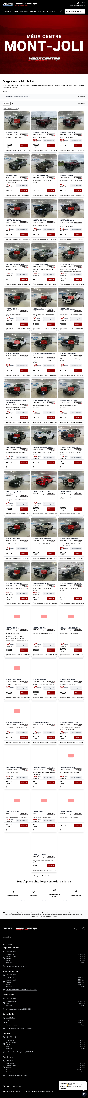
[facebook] (83, 928)
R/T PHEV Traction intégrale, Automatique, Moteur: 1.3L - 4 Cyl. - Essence (70, 728)
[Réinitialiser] (13, 104)
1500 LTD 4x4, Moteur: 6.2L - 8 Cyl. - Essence (43, 684)
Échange (15, 11)
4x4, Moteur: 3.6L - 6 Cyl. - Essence (14, 225)
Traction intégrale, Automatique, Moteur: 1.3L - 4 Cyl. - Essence (44, 773)
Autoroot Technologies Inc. (46, 1091)
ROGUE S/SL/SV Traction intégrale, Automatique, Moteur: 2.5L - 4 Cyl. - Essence (70, 270)
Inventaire (7, 11)
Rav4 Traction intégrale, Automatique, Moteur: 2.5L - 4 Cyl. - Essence (17, 181)
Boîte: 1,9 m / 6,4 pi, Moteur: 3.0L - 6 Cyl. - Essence (42, 634)
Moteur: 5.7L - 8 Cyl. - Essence (40, 225)
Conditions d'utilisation (51, 916)
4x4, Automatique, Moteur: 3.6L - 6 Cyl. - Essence (42, 361)
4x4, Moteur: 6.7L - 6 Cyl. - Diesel (13, 684)
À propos (54, 11)
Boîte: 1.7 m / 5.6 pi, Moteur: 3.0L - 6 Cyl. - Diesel (15, 315)
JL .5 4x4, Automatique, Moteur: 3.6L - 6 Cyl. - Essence (70, 359)
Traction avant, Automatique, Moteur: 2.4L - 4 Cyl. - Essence (43, 861)
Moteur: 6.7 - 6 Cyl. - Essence (12, 772)
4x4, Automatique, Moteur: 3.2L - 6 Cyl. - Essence (42, 181)
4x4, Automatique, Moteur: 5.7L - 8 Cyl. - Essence (42, 453)
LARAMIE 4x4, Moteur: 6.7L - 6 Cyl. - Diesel (15, 452)
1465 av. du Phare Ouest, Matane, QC (20, 1052)
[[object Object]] (81, 96)
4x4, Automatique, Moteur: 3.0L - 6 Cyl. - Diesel (17, 588)
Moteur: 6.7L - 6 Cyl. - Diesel (39, 137)
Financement (24, 11)
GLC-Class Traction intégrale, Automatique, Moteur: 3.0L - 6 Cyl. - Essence (16, 408)
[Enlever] (16, 108)
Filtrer (6, 104)
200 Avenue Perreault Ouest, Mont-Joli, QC (21, 989)
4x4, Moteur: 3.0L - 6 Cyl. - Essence (14, 358)
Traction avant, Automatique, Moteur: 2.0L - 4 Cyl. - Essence (43, 406)
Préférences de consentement (12, 1086)
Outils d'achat (43, 11)
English (83, 3)
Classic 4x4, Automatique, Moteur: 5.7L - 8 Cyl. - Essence (44, 270)
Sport (34, 727)
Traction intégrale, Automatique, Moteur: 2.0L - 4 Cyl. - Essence (44, 315)
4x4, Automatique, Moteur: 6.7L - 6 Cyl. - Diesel (71, 180)
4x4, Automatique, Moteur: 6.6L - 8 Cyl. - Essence (42, 589)
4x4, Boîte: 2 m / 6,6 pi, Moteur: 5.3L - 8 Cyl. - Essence (70, 453)
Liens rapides (7, 937)
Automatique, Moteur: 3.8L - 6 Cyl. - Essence (16, 817)
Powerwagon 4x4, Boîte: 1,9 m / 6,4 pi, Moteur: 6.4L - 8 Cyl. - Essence (71, 544)
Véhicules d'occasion (11, 96)
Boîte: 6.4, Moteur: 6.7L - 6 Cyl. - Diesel (42, 817)
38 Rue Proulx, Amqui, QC (16, 1075)
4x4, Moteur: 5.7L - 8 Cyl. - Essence (14, 137)
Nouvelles (33, 11)
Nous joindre (7, 944)
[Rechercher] (61, 11)
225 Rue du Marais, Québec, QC (18, 1009)
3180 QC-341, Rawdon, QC (16, 966)
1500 (34, 497)
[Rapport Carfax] (24, 135)
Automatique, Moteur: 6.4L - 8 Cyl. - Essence (43, 543)
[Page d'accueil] (20, 929)
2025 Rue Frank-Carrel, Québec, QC (19, 1028)
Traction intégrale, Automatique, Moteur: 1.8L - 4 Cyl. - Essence (17, 500)
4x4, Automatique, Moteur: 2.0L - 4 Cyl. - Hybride (17, 727)
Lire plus (5, 91)
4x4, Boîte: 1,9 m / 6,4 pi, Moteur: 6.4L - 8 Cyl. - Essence (70, 497)
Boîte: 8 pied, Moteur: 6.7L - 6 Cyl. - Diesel (69, 772)
